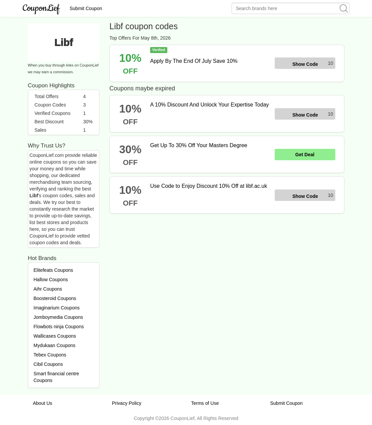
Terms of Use (205, 403)
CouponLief (41, 8)
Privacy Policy (126, 403)
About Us (43, 403)
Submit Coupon (86, 8)
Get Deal (304, 154)
